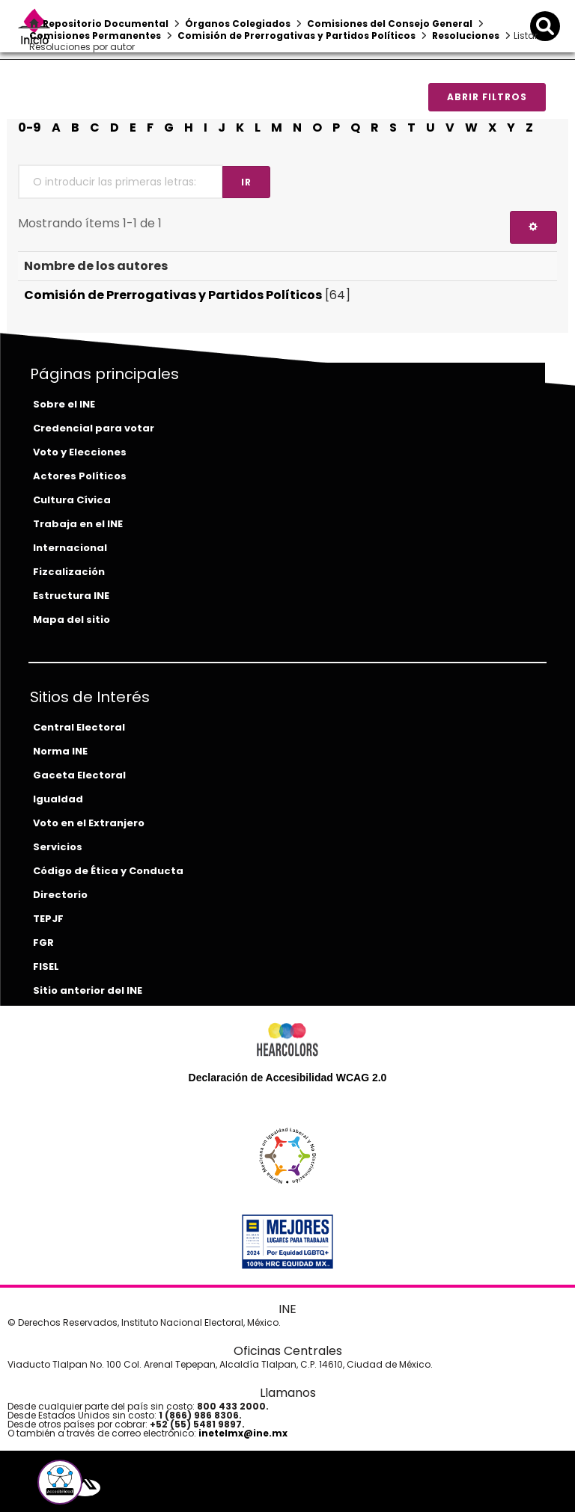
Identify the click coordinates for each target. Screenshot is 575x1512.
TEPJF (48, 919)
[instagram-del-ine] (119, 1487)
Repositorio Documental (105, 23)
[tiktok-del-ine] (129, 1487)
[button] (59, 1482)
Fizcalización (69, 572)
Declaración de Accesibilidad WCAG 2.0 (288, 1078)
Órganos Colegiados (237, 23)
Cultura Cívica (72, 500)
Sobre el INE (64, 404)
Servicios (57, 847)
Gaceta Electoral (79, 775)
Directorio (60, 895)
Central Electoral (79, 727)
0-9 (29, 127)
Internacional (70, 548)
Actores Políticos (80, 476)
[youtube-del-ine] (107, 1487)
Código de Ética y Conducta (108, 871)
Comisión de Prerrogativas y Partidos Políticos (296, 35)
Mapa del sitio (71, 619)
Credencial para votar (93, 428)
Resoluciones (465, 35)
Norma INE (60, 751)
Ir (246, 182)
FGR (43, 942)
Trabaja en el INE (78, 524)
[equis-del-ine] (85, 1487)
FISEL (46, 966)
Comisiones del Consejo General (389, 23)
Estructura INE (71, 595)
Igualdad (58, 799)
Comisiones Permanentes (95, 35)
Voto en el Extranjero (88, 823)
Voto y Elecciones (80, 452)
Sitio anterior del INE (87, 990)
